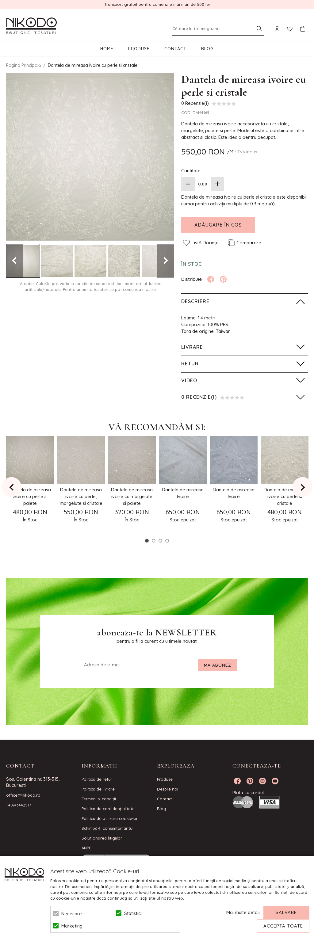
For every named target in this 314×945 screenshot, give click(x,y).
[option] (90, 157)
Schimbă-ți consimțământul (107, 828)
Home (106, 48)
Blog (207, 48)
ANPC (87, 847)
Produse (139, 48)
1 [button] (147, 541)
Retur (190, 363)
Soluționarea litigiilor (102, 838)
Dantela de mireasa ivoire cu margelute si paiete (132, 496)
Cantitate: (191, 170)
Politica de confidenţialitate (108, 808)
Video (189, 380)
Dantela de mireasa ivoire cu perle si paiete (30, 496)
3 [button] (160, 541)
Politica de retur (97, 779)
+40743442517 (18, 804)
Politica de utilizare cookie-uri (110, 818)
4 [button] (167, 541)
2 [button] (153, 541)
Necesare (71, 913)
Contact (175, 48)
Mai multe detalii (243, 912)
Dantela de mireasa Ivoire (183, 493)
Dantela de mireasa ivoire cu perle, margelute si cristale (81, 496)
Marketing (71, 926)
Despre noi (167, 789)
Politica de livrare (98, 789)
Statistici (133, 913)
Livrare (192, 347)
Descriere (195, 301)
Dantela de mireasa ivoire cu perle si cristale (284, 496)
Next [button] (165, 261)
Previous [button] (14, 261)
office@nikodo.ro (23, 795)
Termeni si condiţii (99, 798)
